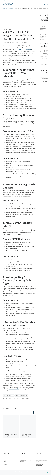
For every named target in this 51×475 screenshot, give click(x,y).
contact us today (14, 389)
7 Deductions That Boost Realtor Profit (44, 58)
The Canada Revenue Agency (23, 50)
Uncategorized (9, 8)
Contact (5, 464)
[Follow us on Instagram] (4, 1)
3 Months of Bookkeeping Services (43, 28)
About (5, 461)
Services (5, 463)
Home (4, 8)
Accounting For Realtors (12, 472)
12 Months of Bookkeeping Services (43, 36)
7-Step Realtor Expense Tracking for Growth (44, 52)
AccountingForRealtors (9, 42)
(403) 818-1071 (45, 80)
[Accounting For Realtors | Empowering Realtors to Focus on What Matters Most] (8, 4)
